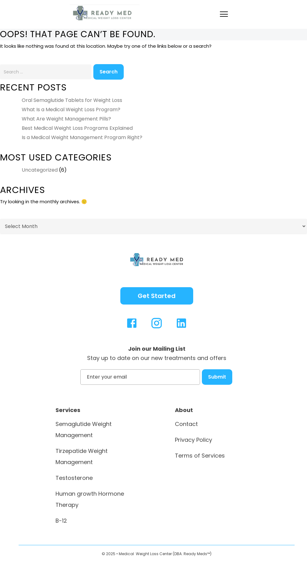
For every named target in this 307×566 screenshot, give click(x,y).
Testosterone (74, 478)
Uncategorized (40, 169)
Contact (186, 424)
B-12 (61, 520)
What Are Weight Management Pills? (66, 118)
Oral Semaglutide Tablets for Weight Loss (72, 100)
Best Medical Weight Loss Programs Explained (77, 128)
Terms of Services (200, 455)
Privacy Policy (193, 440)
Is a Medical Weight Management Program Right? (82, 137)
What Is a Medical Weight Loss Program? (71, 109)
